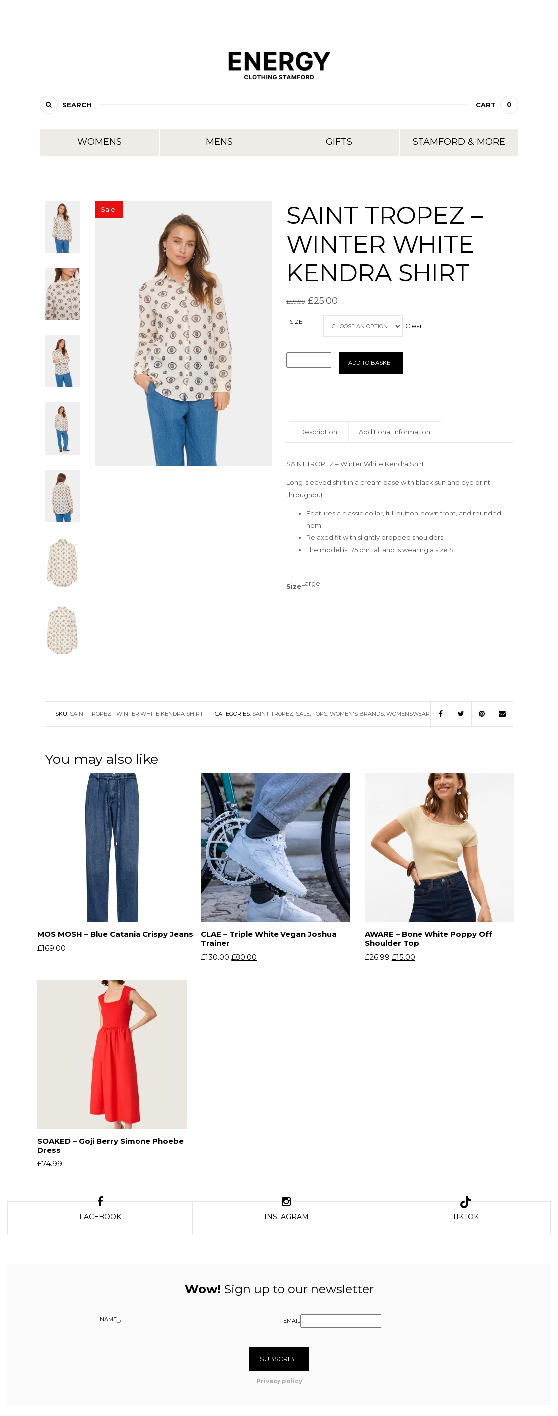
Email (291, 1324)
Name (108, 1322)
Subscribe (279, 1362)
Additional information (409, 432)
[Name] (119, 1324)
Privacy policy (279, 1384)
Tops (319, 713)
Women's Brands (357, 713)
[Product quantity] (308, 360)
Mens (219, 141)
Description (323, 432)
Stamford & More (459, 141)
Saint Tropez (272, 713)
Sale (303, 713)
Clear (417, 326)
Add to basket (371, 362)
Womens (99, 141)
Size (296, 322)
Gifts (339, 141)
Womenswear (408, 713)
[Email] (340, 1324)
